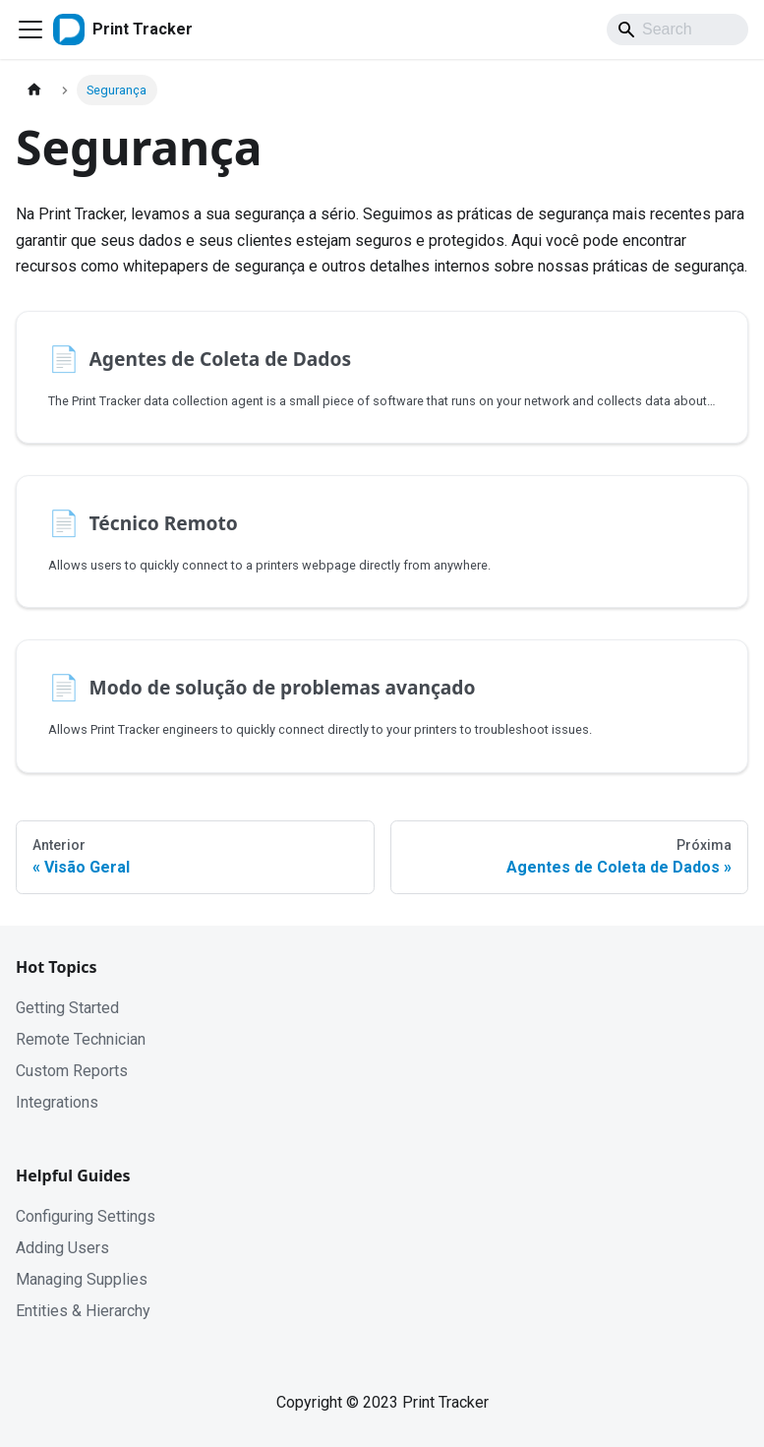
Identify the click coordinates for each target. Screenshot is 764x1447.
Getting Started (67, 1007)
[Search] (677, 29)
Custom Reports (72, 1070)
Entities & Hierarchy (83, 1310)
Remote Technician (81, 1039)
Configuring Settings (85, 1216)
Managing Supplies (81, 1279)
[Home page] (34, 90)
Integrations (57, 1102)
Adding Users (62, 1247)
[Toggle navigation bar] (30, 29)
